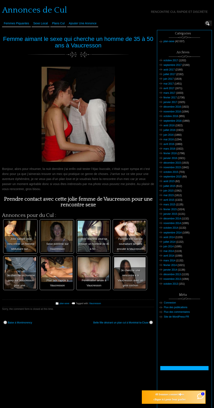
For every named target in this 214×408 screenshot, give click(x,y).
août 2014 (169, 237)
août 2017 (169, 69)
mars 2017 (169, 92)
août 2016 (169, 125)
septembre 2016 (172, 120)
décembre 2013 (172, 274)
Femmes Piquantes (16, 23)
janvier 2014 (170, 269)
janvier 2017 (170, 102)
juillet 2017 (169, 74)
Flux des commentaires (177, 311)
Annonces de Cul (34, 10)
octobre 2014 (170, 227)
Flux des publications (175, 307)
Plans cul (58, 23)
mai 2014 (168, 251)
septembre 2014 (172, 232)
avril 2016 (168, 144)
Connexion (170, 302)
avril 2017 (168, 88)
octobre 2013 (170, 283)
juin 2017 (168, 78)
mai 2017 (168, 83)
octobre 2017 (170, 60)
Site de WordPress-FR (176, 316)
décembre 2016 (172, 106)
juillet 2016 (169, 130)
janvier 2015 (170, 213)
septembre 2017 (172, 65)
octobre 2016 (170, 116)
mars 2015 (169, 204)
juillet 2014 (169, 241)
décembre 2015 (172, 162)
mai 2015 (168, 195)
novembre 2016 (172, 111)
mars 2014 (169, 260)
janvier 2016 (170, 158)
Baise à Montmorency (18, 322)
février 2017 (170, 97)
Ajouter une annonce (83, 23)
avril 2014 (168, 255)
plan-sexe (64, 303)
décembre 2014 (172, 218)
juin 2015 (168, 190)
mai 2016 (168, 139)
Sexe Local (40, 23)
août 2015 (169, 181)
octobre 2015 (170, 172)
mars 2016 (169, 148)
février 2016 (170, 153)
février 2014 (170, 265)
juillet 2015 (169, 186)
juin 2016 (168, 134)
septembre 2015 (172, 176)
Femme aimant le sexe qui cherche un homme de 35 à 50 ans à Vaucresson (78, 42)
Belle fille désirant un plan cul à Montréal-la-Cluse (123, 322)
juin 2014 (168, 246)
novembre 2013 (172, 279)
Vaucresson (95, 303)
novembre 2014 (172, 223)
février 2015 (170, 209)
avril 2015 (168, 199)
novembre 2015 (172, 167)
